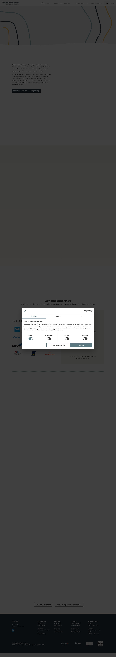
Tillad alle (81, 345)
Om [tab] (82, 316)
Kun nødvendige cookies (58, 345)
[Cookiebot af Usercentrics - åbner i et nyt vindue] (85, 311)
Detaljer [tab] (58, 316)
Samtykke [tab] (34, 316)
